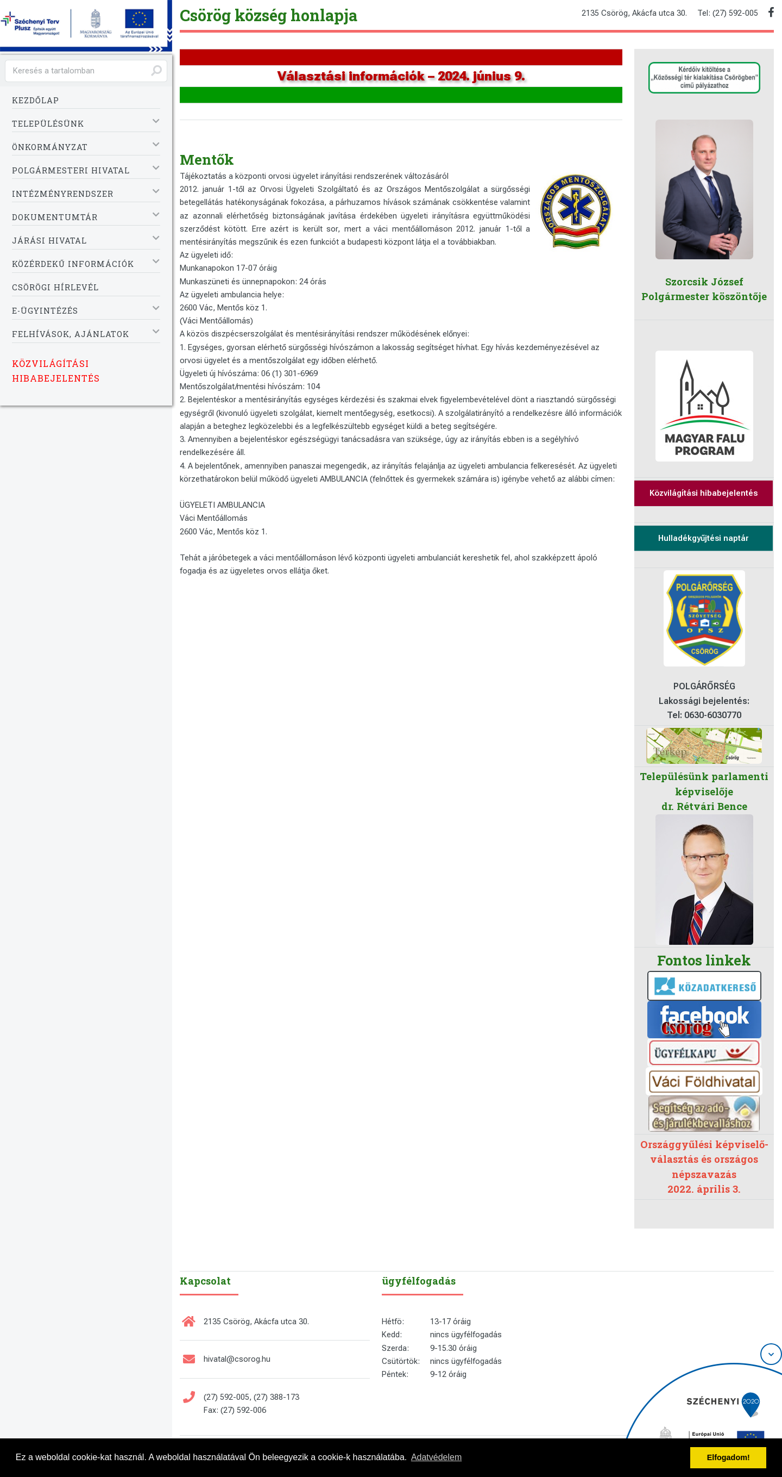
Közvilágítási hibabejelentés (56, 370)
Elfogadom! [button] (728, 1457)
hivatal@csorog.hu (237, 1359)
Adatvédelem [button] (436, 1457)
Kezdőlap (35, 100)
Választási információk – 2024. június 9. (401, 76)
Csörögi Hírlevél (55, 287)
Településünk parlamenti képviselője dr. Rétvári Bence (704, 791)
